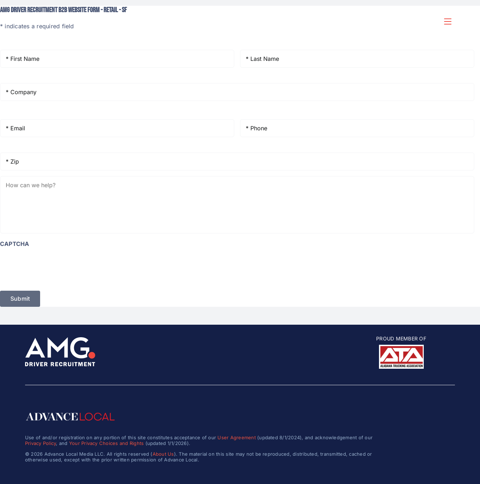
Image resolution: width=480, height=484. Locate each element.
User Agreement (236, 437)
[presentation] (54, 266)
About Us (163, 454)
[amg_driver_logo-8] (60, 340)
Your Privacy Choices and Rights (106, 443)
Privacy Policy (40, 443)
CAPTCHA (14, 243)
